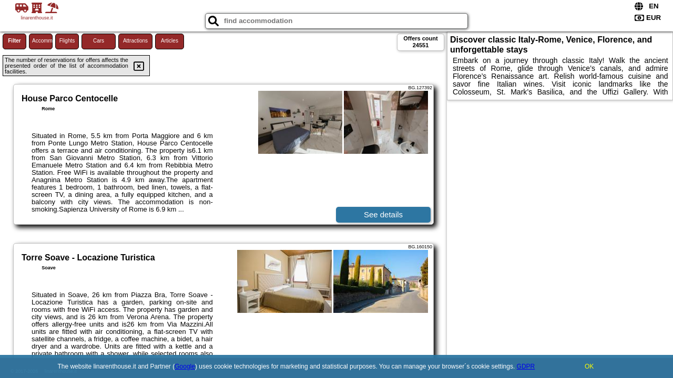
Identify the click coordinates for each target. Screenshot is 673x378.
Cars (98, 41)
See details (383, 214)
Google (185, 366)
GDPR (526, 366)
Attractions (135, 41)
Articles (169, 41)
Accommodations (42, 41)
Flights (67, 41)
